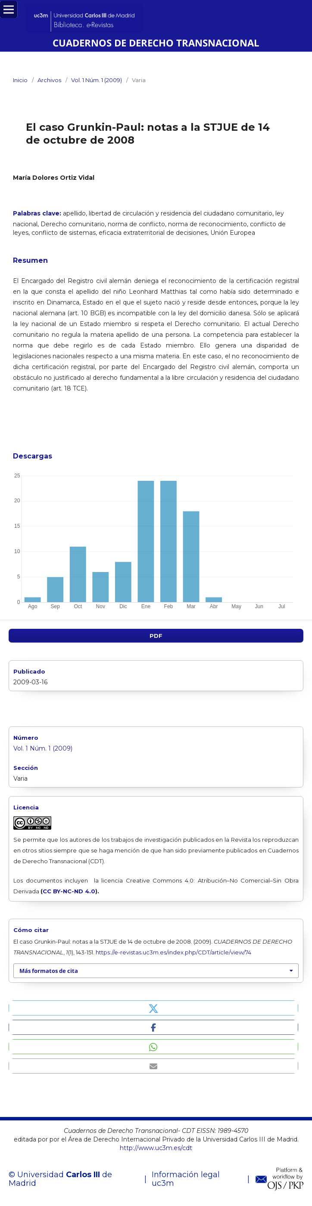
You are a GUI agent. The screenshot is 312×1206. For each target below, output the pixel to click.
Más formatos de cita (48, 971)
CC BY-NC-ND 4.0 (69, 891)
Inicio (20, 80)
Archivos (49, 80)
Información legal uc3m (186, 1179)
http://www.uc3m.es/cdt (156, 1148)
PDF (156, 635)
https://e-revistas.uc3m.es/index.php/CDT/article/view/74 (173, 952)
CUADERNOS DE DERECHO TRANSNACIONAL (156, 42)
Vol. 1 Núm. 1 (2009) (96, 80)
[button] (153, 1007)
